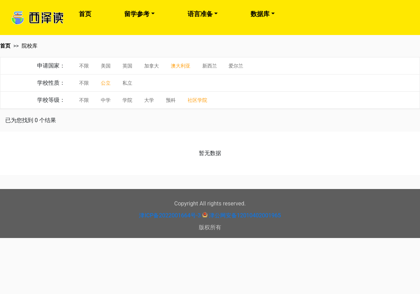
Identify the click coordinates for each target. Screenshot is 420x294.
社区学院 (197, 100)
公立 (106, 83)
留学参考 (136, 14)
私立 (127, 83)
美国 (106, 66)
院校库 (29, 46)
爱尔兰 (236, 66)
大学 (149, 100)
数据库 (260, 14)
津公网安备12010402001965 (245, 215)
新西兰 (209, 66)
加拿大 (151, 66)
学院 (127, 100)
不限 (84, 66)
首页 (85, 14)
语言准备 (200, 14)
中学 (106, 100)
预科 (171, 100)
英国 (127, 66)
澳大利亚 (180, 66)
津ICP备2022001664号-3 (170, 215)
